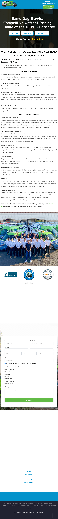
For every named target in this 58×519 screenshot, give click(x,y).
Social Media (9, 372)
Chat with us (42, 33)
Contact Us (29, 479)
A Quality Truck (10, 381)
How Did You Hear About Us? (13, 367)
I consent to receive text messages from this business (21, 363)
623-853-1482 (48, 3)
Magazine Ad (9, 383)
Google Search (10, 369)
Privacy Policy (28, 482)
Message (7, 387)
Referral (8, 374)
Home (29, 471)
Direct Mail (9, 379)
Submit (29, 400)
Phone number (9, 358)
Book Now (48, 7)
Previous (26, 283)
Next (31, 283)
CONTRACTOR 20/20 (38, 512)
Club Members (29, 474)
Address (7, 347)
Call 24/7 (14, 33)
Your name (8, 341)
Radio (7, 376)
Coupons (29, 477)
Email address (34, 341)
